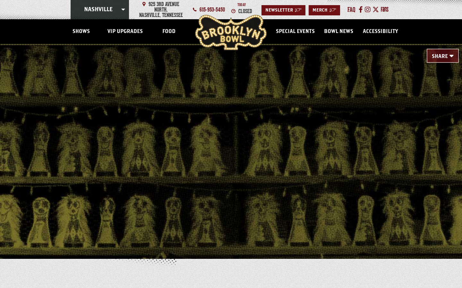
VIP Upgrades (125, 31)
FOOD (168, 31)
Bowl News (338, 31)
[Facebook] (361, 9)
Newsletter (283, 10)
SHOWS (81, 31)
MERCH (324, 10)
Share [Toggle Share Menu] (440, 56)
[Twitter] (375, 9)
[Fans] (385, 9)
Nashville (98, 9)
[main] (231, 141)
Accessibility (380, 31)
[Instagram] (368, 9)
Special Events (295, 31)
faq (351, 9)
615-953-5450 (212, 9)
